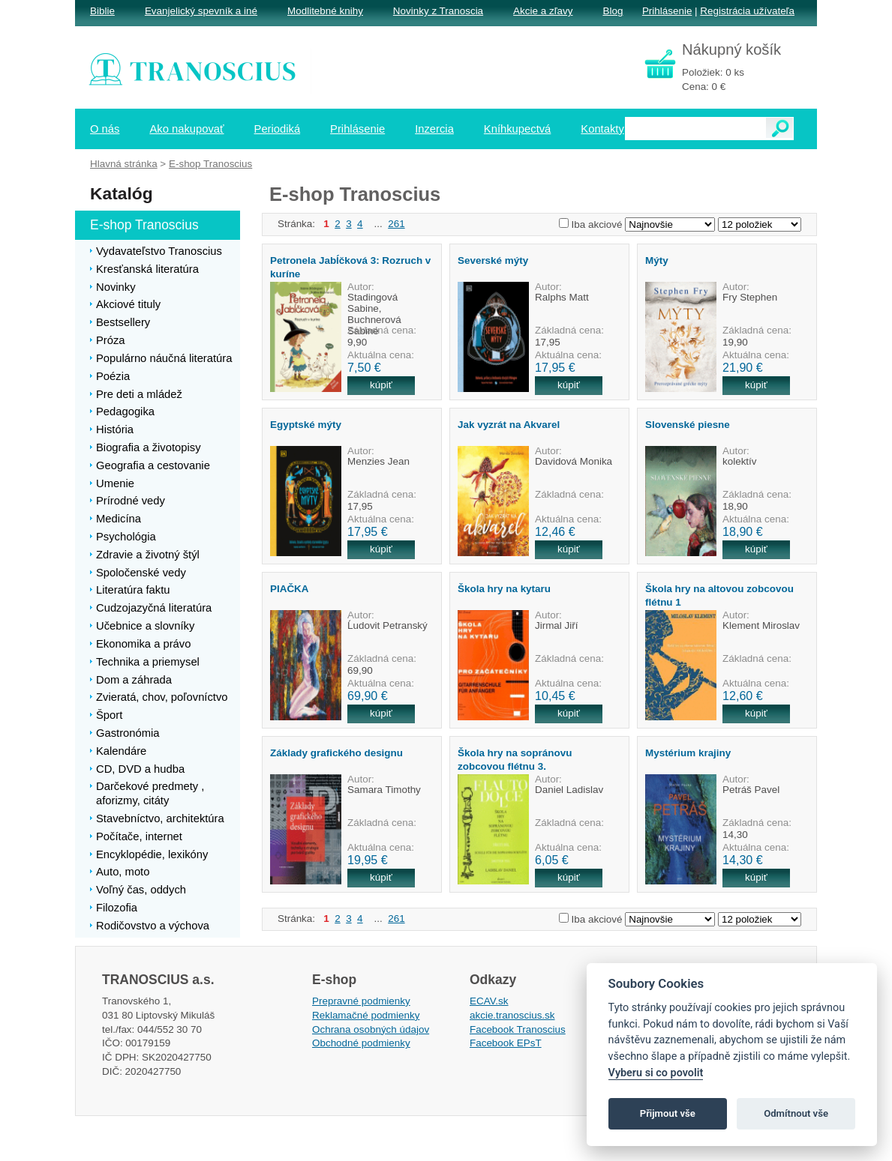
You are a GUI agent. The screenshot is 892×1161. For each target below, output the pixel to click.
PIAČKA (289, 588)
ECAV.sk (489, 1001)
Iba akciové (597, 224)
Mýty (656, 260)
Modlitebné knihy (325, 10)
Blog (612, 10)
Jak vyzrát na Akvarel (509, 424)
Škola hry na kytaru (504, 588)
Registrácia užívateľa (747, 10)
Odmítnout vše (796, 1113)
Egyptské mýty (305, 424)
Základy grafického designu (336, 753)
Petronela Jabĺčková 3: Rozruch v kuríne (350, 267)
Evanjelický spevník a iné (201, 10)
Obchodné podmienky (361, 1043)
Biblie (102, 10)
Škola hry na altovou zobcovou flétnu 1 (719, 595)
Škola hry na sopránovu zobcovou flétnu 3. (515, 759)
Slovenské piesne (687, 424)
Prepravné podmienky (361, 1001)
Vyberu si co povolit (656, 1073)
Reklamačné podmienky (365, 1015)
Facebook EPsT (506, 1043)
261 (396, 223)
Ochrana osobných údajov (370, 1029)
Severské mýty (493, 260)
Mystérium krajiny (688, 753)
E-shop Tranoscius (210, 163)
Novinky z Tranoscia (438, 10)
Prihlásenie (667, 10)
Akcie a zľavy (542, 10)
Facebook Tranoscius (518, 1029)
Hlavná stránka (124, 163)
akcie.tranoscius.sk (512, 1015)
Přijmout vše (667, 1113)
